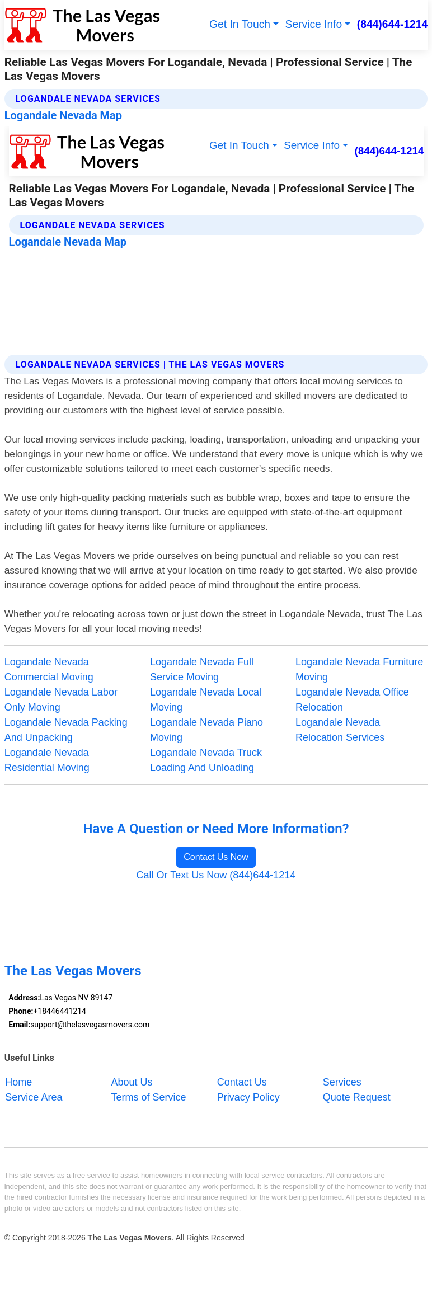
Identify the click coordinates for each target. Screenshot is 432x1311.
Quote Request (357, 1096)
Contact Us (242, 1081)
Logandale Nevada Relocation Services (339, 730)
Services (342, 1081)
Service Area (33, 1096)
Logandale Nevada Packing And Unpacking (66, 730)
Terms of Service (148, 1096)
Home (18, 1081)
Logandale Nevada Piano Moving (206, 730)
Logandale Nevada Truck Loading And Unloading (206, 760)
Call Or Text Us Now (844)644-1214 (216, 875)
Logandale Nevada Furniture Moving (359, 669)
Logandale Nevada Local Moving (205, 700)
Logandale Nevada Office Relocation (352, 700)
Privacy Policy (248, 1096)
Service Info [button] (313, 24)
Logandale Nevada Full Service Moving (201, 669)
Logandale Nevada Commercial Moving (48, 669)
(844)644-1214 (392, 24)
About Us (132, 1081)
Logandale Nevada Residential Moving (47, 760)
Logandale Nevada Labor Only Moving (61, 700)
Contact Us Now (216, 857)
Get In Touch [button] (239, 24)
